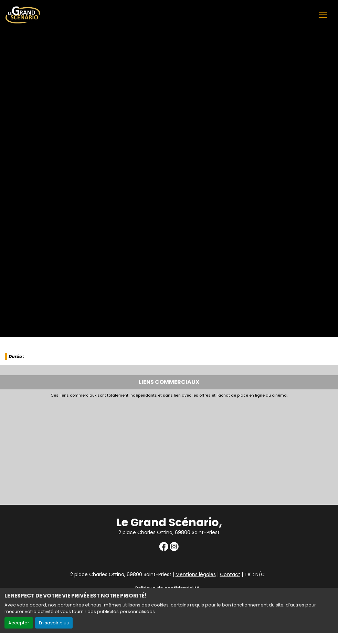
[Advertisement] (169, 449)
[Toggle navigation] (322, 15)
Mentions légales (196, 574)
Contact (230, 574)
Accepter (18, 623)
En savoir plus (54, 623)
